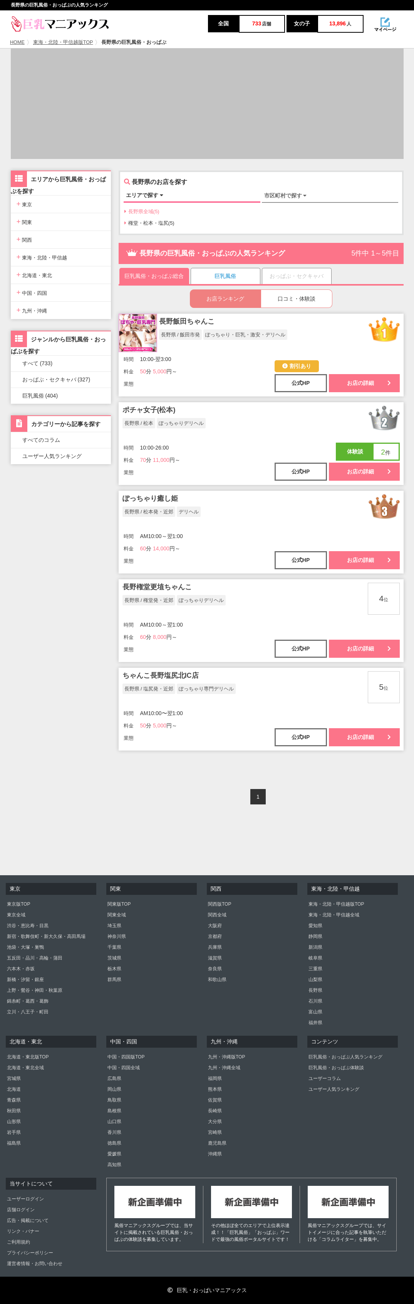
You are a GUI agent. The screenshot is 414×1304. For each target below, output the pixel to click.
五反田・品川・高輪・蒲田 (34, 958)
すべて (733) (37, 363)
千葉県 (114, 947)
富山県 (315, 1012)
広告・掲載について (28, 1220)
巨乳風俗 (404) (40, 396)
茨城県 (114, 958)
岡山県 (114, 1089)
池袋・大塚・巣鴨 (25, 947)
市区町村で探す (285, 195)
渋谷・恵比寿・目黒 (28, 925)
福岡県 (215, 1078)
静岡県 (315, 936)
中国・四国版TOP (125, 1057)
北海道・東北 (34, 275)
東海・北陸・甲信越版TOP (63, 42)
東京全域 (16, 915)
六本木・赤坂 (21, 968)
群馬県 (114, 979)
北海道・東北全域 (25, 1067)
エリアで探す (144, 195)
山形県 (14, 1121)
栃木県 (114, 968)
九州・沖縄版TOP (226, 1057)
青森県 (14, 1100)
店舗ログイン (21, 1209)
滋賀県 (215, 958)
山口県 (114, 1121)
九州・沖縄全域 (224, 1067)
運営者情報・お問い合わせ (34, 1263)
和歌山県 (217, 979)
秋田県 (14, 1110)
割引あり (296, 366)
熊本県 (215, 1089)
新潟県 (315, 947)
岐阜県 (315, 958)
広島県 (114, 1078)
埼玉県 (114, 925)
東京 (24, 204)
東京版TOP (18, 904)
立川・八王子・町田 (28, 1012)
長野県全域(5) (141, 211)
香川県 (114, 1132)
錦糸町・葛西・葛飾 (28, 1001)
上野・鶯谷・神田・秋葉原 (34, 990)
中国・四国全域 (123, 1067)
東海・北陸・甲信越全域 (333, 915)
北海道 (14, 1089)
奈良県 (215, 968)
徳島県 (114, 1143)
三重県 (315, 968)
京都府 (215, 936)
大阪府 (215, 925)
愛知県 (315, 925)
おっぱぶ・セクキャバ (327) (56, 379)
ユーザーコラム (324, 1078)
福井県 (315, 1022)
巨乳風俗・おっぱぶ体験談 (336, 1067)
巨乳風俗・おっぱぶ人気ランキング (345, 1057)
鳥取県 (114, 1100)
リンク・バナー (23, 1231)
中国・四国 (32, 292)
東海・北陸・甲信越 (42, 257)
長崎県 (215, 1110)
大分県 (215, 1121)
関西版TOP (219, 904)
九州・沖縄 (32, 310)
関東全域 (116, 915)
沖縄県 (215, 1154)
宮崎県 (215, 1132)
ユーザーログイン (25, 1199)
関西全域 (217, 915)
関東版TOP (119, 904)
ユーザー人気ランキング (52, 456)
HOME (17, 42)
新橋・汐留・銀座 (25, 979)
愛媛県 (114, 1154)
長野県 (315, 990)
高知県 (114, 1164)
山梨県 (315, 979)
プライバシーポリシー (30, 1253)
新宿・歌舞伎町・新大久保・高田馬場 (46, 936)
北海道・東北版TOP (28, 1057)
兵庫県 (215, 947)
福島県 (14, 1143)
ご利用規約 (18, 1242)
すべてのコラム (41, 440)
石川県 (315, 1001)
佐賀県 (215, 1100)
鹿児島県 (217, 1143)
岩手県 (14, 1132)
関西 (24, 239)
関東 (24, 221)
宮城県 (14, 1078)
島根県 (114, 1110)
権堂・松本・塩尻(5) (149, 223)
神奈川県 (116, 936)
